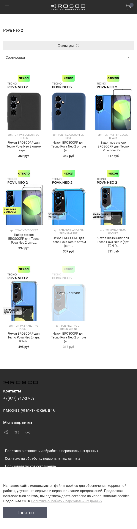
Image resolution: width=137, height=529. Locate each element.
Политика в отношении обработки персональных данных (51, 451)
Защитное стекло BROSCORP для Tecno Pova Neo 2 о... (113, 146)
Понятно (25, 512)
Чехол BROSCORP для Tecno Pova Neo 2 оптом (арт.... (23, 146)
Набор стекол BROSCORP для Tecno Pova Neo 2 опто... (23, 239)
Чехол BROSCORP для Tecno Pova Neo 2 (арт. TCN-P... (113, 242)
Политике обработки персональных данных (66, 501)
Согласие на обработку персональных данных (42, 459)
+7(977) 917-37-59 (19, 398)
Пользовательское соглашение (30, 466)
